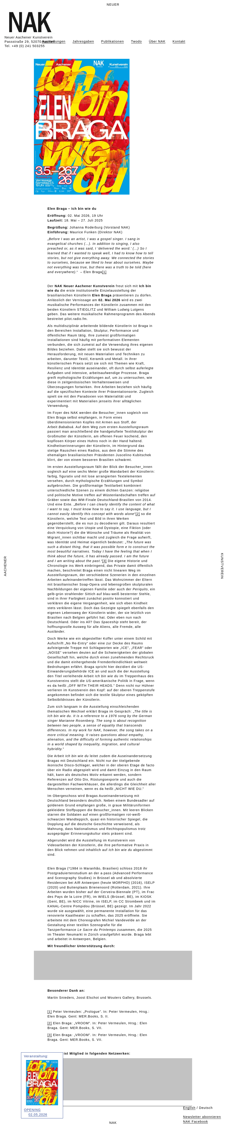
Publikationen (112, 41)
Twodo (136, 41)
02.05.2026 (37, 1114)
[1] (104, 272)
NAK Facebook (195, 1121)
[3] (104, 561)
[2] (138, 514)
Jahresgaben (83, 41)
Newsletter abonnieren (202, 1117)
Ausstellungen (54, 41)
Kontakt (179, 41)
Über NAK (157, 41)
